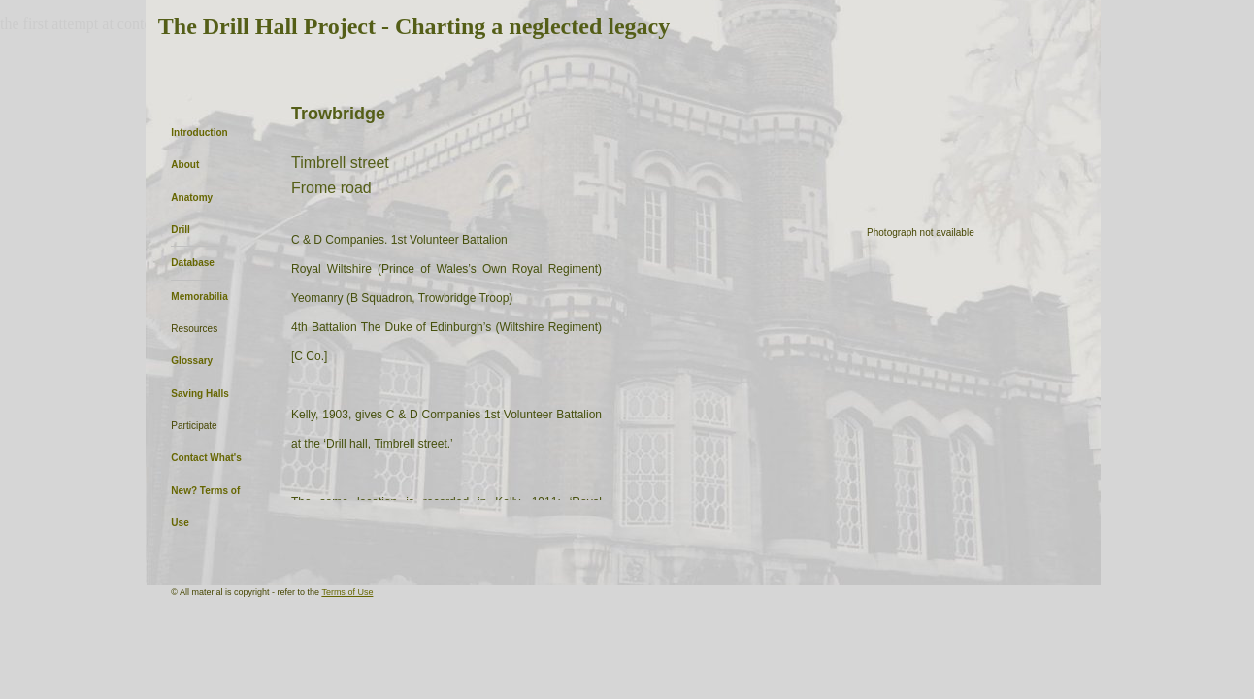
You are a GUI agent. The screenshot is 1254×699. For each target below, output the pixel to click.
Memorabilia (199, 296)
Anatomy (192, 197)
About (185, 164)
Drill (180, 229)
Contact (189, 457)
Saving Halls (199, 393)
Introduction (199, 132)
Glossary (192, 360)
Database (192, 262)
